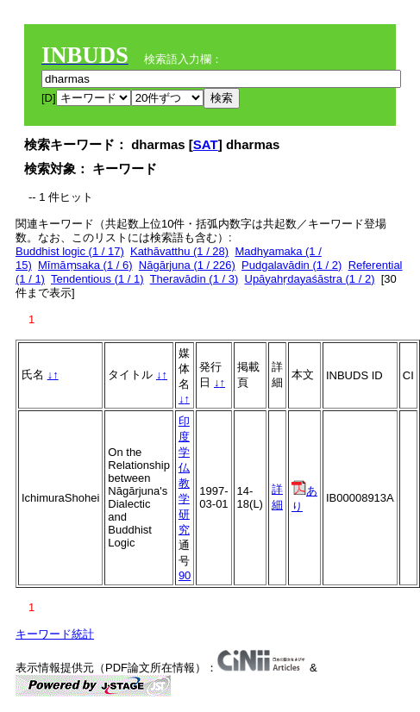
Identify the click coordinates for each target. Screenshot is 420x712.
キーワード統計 (55, 634)
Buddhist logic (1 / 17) (70, 251)
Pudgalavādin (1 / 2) (291, 265)
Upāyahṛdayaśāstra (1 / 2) (310, 278)
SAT (205, 144)
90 (185, 575)
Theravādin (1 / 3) (194, 278)
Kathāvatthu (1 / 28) (179, 251)
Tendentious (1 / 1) (97, 278)
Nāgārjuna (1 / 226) (187, 265)
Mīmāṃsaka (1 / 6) (85, 265)
